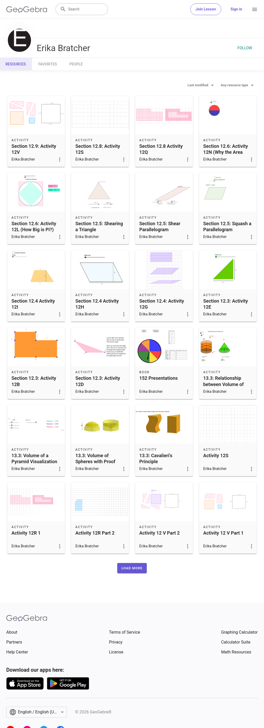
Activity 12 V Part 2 (159, 533)
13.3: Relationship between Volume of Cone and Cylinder (223, 384)
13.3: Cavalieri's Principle (156, 458)
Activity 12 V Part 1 (223, 533)
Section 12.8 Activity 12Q (161, 149)
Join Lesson (205, 9)
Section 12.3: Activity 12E (225, 304)
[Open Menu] (254, 9)
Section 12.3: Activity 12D (97, 381)
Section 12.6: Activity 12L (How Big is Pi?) (33, 226)
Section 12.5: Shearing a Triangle (99, 226)
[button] (132, 568)
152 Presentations (158, 378)
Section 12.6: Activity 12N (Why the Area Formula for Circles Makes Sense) (225, 155)
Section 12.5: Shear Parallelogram (159, 226)
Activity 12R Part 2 (94, 533)
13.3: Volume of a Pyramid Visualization (34, 458)
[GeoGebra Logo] (26, 9)
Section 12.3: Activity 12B (33, 381)
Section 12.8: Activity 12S (97, 149)
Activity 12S (216, 455)
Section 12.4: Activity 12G (161, 304)
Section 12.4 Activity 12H (97, 304)
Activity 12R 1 (26, 533)
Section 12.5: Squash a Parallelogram (227, 226)
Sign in (236, 9)
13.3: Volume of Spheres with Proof (95, 458)
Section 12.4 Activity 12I (33, 304)
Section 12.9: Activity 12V (33, 149)
